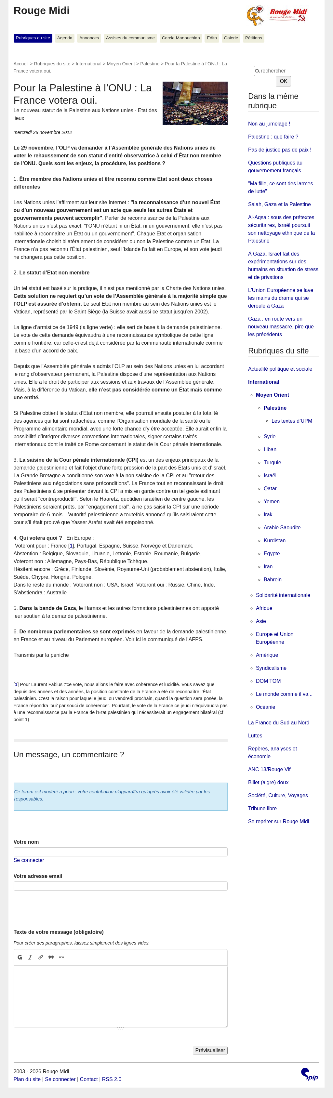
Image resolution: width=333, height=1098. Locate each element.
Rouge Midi (42, 10)
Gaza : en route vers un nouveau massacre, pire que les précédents (281, 326)
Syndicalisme (271, 668)
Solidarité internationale (283, 595)
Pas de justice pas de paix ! (280, 149)
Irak (268, 514)
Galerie (231, 37)
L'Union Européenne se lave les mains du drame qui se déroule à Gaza (280, 298)
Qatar (270, 488)
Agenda (65, 37)
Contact (89, 1079)
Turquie (272, 462)
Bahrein (273, 579)
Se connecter (29, 860)
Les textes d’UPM (292, 421)
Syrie (269, 436)
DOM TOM (268, 681)
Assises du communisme (130, 37)
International (88, 63)
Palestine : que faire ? (273, 136)
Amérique (267, 655)
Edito (212, 37)
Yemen (272, 501)
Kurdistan (275, 540)
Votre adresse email (38, 876)
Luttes (255, 735)
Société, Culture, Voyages (278, 795)
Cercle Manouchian (181, 37)
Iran (268, 566)
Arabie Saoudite (282, 527)
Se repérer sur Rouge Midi (278, 821)
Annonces (89, 37)
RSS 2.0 (112, 1079)
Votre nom (26, 842)
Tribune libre (262, 808)
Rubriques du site (33, 37)
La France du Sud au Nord (279, 722)
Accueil (21, 63)
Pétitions (253, 37)
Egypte (272, 553)
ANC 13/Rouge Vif (269, 769)
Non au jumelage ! (269, 123)
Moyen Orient (121, 63)
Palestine (149, 63)
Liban (270, 449)
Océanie (265, 707)
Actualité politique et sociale (280, 369)
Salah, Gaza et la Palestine (279, 204)
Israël (270, 475)
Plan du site (27, 1079)
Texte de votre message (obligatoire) (59, 932)
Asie (261, 621)
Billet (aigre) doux (268, 782)
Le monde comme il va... (284, 694)
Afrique (264, 608)
